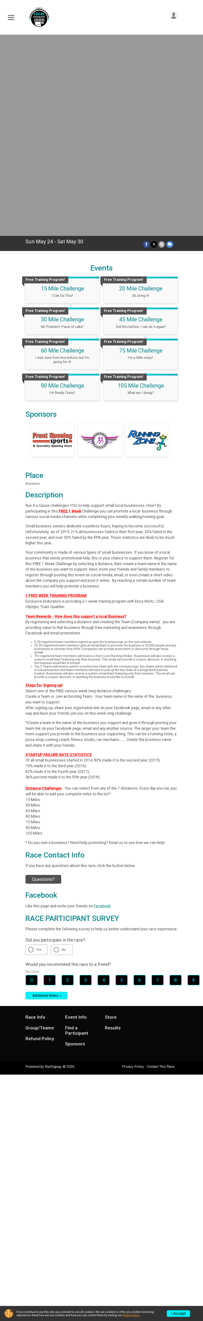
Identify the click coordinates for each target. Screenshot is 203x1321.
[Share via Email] (162, 46)
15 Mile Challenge (62, 90)
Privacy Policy (133, 869)
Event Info (76, 819)
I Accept (178, 1313)
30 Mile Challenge (62, 121)
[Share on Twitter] (154, 46)
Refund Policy (39, 841)
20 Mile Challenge (140, 90)
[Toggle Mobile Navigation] (11, 17)
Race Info (35, 819)
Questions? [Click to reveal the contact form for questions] (43, 681)
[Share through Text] (169, 46)
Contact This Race (160, 869)
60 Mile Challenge (62, 153)
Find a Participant (76, 833)
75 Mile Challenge (140, 153)
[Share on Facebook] (146, 46)
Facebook (102, 708)
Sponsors (75, 846)
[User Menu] (174, 15)
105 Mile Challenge (141, 188)
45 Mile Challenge (140, 121)
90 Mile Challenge (62, 188)
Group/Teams (39, 830)
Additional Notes (45, 798)
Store (111, 819)
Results (113, 830)
